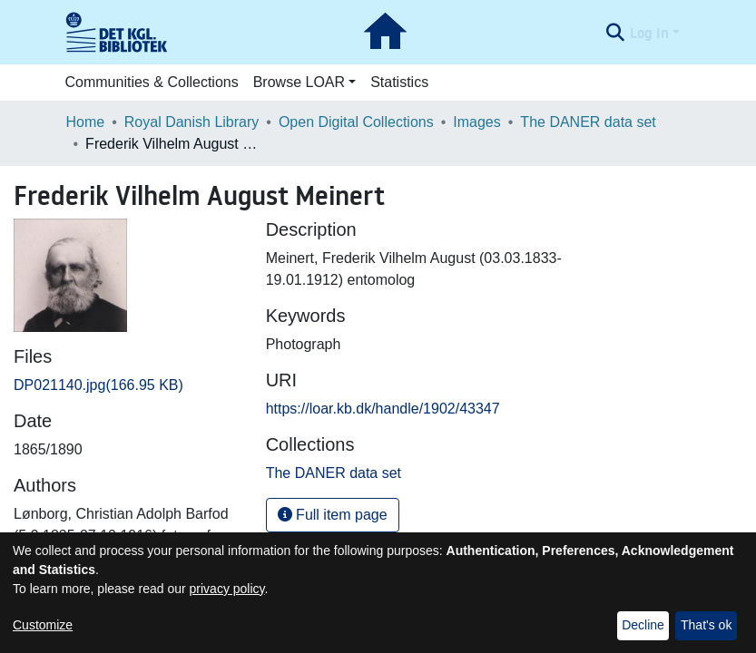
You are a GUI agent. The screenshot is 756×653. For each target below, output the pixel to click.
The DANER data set (587, 122)
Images (476, 122)
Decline (643, 625)
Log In (649, 33)
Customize (43, 625)
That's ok (706, 625)
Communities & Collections (152, 82)
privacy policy (227, 588)
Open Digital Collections (356, 122)
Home (85, 122)
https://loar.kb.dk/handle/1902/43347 (383, 408)
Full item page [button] (333, 514)
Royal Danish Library (192, 122)
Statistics (399, 82)
